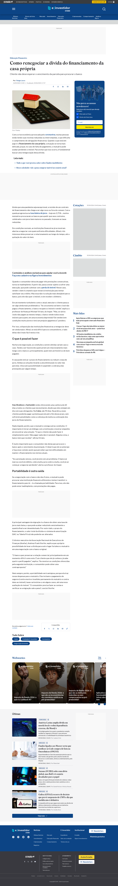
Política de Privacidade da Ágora (92, 132)
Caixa (16, 639)
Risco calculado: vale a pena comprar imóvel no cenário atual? (41, 167)
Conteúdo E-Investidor (30, 639)
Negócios (36, 845)
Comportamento (88, 16)
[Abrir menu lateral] (13, 9)
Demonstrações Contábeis (47, 867)
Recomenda (49, 876)
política (38, 2)
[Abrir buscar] (104, 9)
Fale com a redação (66, 838)
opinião (31, 2)
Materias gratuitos (97, 836)
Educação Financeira (60, 17)
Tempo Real (42, 719)
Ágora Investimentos (81, 838)
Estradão (70, 876)
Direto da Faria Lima (29, 17)
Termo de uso (46, 870)
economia (46, 2)
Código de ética (46, 858)
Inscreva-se (89, 127)
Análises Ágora (98, 17)
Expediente (64, 835)
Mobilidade (63, 876)
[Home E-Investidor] (59, 9)
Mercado (42, 16)
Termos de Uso (84, 134)
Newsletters (97, 831)
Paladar (33, 876)
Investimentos (51, 16)
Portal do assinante (67, 861)
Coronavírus (46, 639)
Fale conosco (65, 863)
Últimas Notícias (15, 17)
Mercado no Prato (83, 114)
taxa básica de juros (38, 213)
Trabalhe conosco (66, 866)
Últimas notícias (21, 2)
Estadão (77, 835)
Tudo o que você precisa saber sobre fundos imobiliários (39, 163)
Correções (65, 858)
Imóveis (56, 876)
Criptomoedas (76, 16)
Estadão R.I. (84, 876)
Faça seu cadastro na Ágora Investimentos (32, 275)
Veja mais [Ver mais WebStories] (102, 657)
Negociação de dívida (21, 643)
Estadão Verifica (57, 2)
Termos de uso (65, 842)
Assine (99, 2)
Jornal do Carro (41, 876)
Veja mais (42, 816)
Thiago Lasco (20, 80)
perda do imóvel (49, 287)
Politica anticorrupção (48, 861)
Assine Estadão (87, 857)
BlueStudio (76, 876)
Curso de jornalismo (48, 863)
